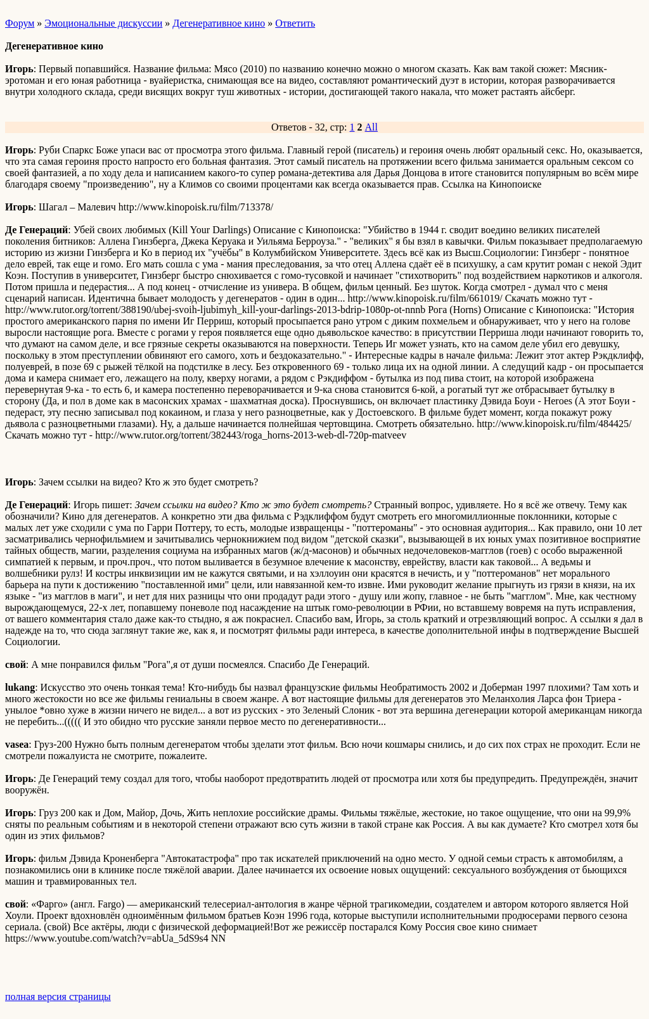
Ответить (295, 23)
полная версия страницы (58, 996)
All (371, 127)
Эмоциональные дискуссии (103, 23)
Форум (19, 23)
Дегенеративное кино (218, 23)
